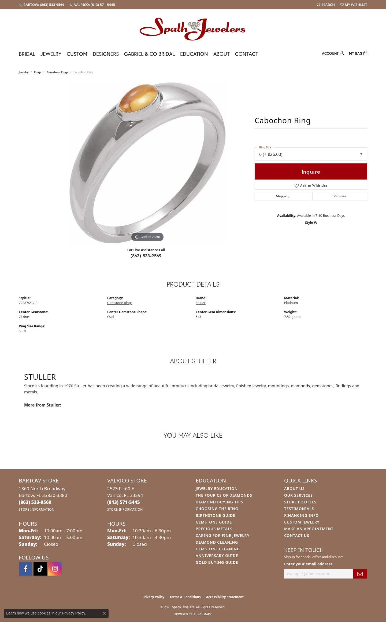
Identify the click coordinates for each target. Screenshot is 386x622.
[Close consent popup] (104, 613)
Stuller (201, 303)
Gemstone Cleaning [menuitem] (218, 548)
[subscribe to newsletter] (360, 574)
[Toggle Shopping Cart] (358, 53)
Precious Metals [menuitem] (214, 528)
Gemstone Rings (57, 72)
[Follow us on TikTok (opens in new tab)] (40, 569)
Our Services (298, 495)
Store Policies (300, 501)
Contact (246, 53)
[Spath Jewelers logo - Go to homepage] (193, 29)
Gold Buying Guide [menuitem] (217, 562)
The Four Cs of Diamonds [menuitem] (224, 495)
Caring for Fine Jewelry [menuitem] (223, 535)
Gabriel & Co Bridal (149, 53)
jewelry (24, 72)
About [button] (221, 53)
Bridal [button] (27, 53)
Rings (37, 72)
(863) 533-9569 (146, 255)
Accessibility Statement (225, 597)
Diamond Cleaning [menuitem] (217, 542)
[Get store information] (36, 509)
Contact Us (296, 535)
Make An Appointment (308, 528)
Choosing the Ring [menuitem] (217, 508)
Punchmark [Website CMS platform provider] (203, 614)
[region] (147, 162)
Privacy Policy (153, 597)
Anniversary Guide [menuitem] (217, 555)
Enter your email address (308, 563)
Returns (340, 196)
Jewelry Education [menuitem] (217, 488)
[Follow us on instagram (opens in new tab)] (55, 569)
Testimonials (299, 508)
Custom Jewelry (302, 522)
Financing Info (301, 515)
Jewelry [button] (50, 53)
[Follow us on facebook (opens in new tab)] (25, 569)
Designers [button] (106, 53)
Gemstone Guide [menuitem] (214, 522)
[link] (41, 4)
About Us (294, 488)
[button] (326, 4)
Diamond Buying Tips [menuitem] (219, 501)
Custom (77, 53)
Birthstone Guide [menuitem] (215, 515)
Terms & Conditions (185, 597)
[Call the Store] (35, 502)
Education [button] (194, 53)
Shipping (283, 196)
